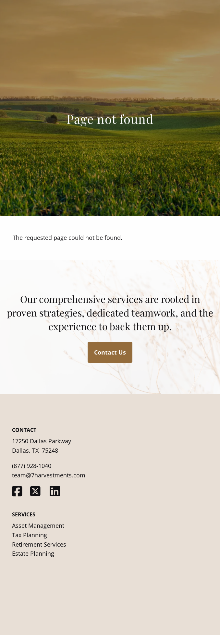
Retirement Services (39, 544)
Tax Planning (29, 535)
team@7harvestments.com (48, 475)
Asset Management (38, 525)
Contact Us (110, 352)
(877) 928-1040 (31, 466)
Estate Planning (33, 553)
